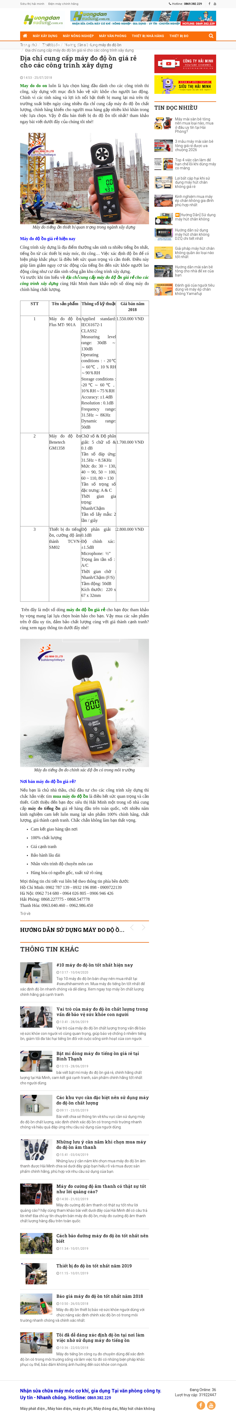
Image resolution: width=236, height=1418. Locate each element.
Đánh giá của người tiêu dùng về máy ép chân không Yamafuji (195, 289)
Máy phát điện (32, 1408)
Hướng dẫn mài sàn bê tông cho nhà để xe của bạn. (194, 271)
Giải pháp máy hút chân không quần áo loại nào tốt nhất (195, 253)
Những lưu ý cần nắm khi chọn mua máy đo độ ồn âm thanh (101, 1144)
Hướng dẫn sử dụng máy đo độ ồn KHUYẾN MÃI (92, 929)
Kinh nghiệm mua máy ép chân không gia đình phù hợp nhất (194, 201)
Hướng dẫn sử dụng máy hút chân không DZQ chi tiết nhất (192, 234)
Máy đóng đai (105, 1408)
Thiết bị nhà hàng (148, 36)
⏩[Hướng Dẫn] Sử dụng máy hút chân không (195, 217)
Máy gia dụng (35, 45)
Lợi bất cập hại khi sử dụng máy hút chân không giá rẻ (192, 182)
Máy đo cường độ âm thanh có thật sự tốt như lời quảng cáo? (101, 1188)
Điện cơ (92, 45)
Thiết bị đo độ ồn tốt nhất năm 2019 (94, 1266)
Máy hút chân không (137, 1408)
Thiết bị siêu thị (66, 45)
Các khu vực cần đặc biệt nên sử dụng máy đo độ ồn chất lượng (102, 1100)
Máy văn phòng (112, 36)
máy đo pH (82, 1408)
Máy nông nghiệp (78, 36)
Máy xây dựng (45, 36)
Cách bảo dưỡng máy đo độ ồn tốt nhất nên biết (102, 1238)
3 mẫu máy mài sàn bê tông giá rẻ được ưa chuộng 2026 (194, 146)
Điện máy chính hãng (63, 4)
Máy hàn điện (59, 1408)
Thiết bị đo (178, 36)
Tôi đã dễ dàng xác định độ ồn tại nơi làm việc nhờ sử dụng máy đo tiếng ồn (100, 1337)
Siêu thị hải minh (32, 4)
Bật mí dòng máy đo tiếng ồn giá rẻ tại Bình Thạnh (97, 1055)
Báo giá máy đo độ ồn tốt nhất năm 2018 (100, 1296)
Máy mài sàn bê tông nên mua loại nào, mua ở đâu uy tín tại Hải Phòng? (194, 125)
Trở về (25, 913)
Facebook (201, 1405)
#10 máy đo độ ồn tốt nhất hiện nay (94, 965)
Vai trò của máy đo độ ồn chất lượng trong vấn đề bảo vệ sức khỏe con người (102, 1011)
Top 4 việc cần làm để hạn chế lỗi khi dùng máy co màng (195, 164)
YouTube (211, 1405)
